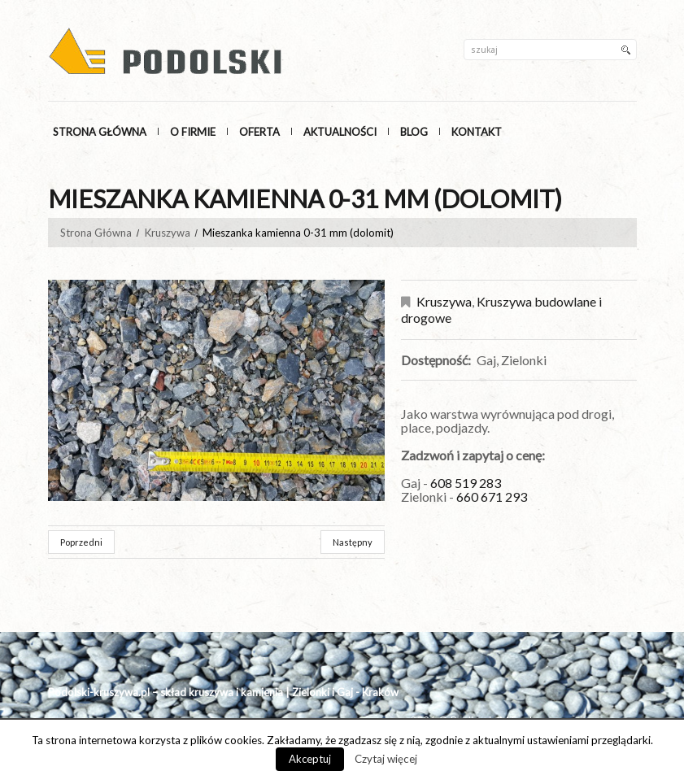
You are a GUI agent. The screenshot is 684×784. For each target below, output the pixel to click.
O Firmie (193, 131)
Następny (352, 542)
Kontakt (476, 131)
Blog (414, 131)
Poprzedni (81, 542)
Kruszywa (167, 232)
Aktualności (340, 131)
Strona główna (99, 131)
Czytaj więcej (386, 758)
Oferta (259, 131)
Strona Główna (96, 232)
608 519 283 (466, 482)
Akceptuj (310, 758)
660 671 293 (491, 496)
